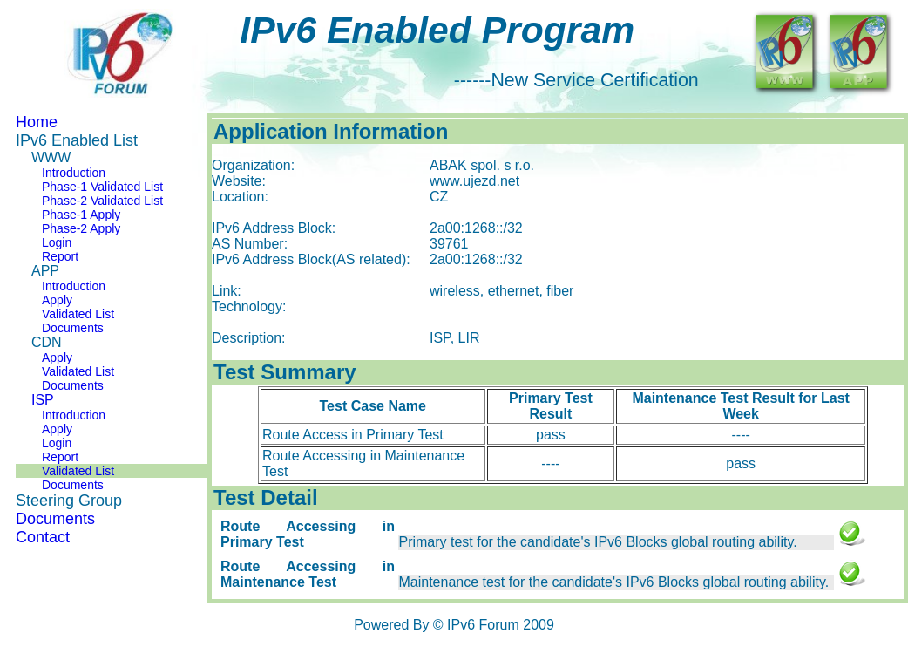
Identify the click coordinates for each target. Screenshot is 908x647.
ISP (42, 399)
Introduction (73, 173)
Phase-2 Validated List (102, 201)
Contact (43, 537)
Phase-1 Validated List (102, 187)
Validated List (78, 314)
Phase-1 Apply (81, 214)
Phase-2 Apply (81, 228)
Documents (73, 328)
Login (56, 242)
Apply (57, 300)
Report (60, 256)
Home (37, 122)
